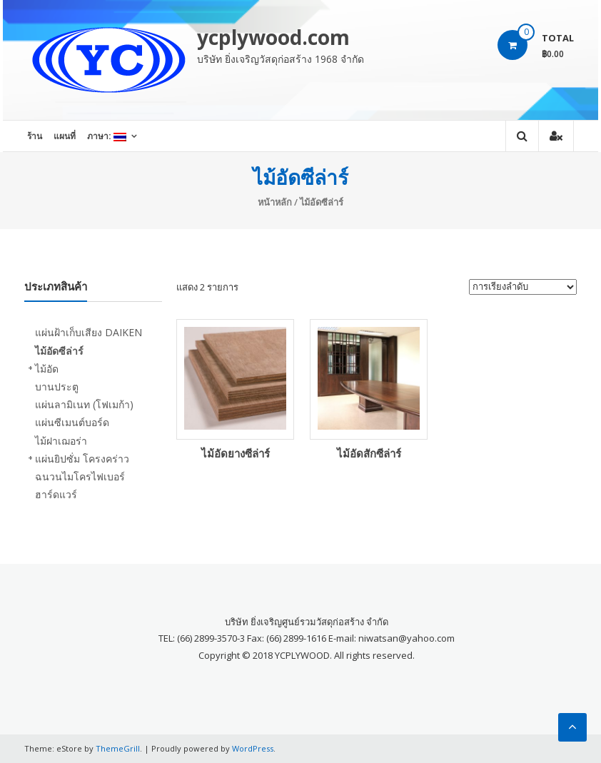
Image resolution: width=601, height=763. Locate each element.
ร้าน (34, 136)
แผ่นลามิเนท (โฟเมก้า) (84, 404)
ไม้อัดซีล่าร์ (59, 351)
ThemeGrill (118, 748)
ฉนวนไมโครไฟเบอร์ (80, 476)
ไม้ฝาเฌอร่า (61, 441)
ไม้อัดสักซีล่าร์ (369, 453)
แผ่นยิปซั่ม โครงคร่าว (82, 458)
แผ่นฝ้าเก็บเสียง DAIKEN (88, 332)
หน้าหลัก (275, 202)
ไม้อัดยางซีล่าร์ (235, 453)
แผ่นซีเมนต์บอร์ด (72, 422)
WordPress (252, 748)
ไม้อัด (47, 368)
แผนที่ (65, 136)
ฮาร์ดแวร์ (56, 494)
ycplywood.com (273, 37)
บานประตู (57, 386)
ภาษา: (106, 136)
